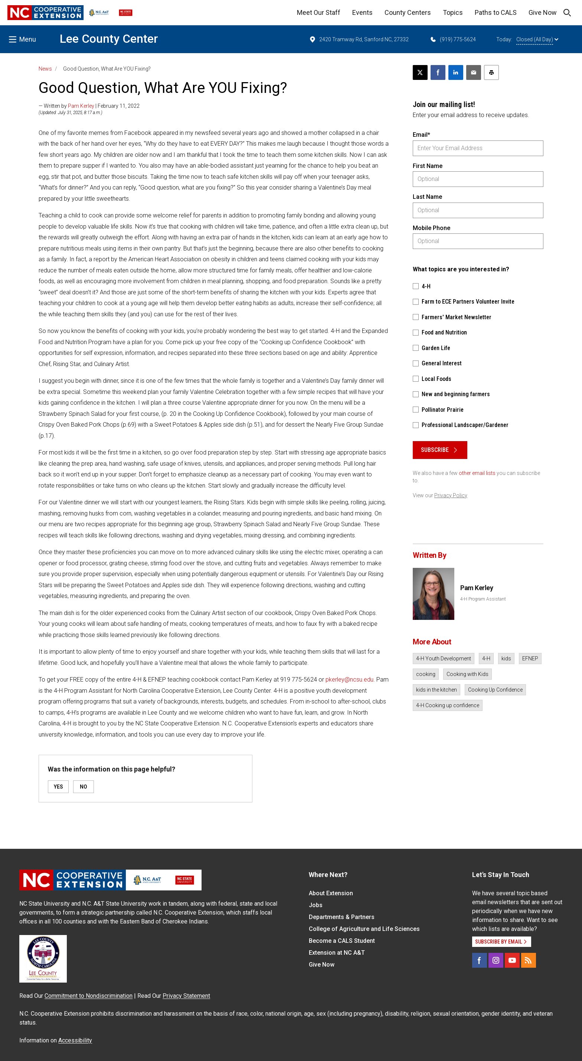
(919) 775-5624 (452, 39)
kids (506, 658)
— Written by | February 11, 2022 (89, 106)
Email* (421, 134)
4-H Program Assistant (483, 599)
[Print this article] (491, 72)
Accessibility (75, 1040)
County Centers (408, 12)
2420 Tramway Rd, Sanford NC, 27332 (359, 39)
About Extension (331, 893)
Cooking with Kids (467, 674)
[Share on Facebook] (438, 72)
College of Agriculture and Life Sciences (364, 928)
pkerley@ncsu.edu (349, 679)
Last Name (427, 196)
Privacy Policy (450, 495)
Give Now (543, 12)
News (45, 69)
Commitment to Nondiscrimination (89, 995)
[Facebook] (479, 960)
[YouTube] (512, 960)
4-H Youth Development (443, 658)
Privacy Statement (186, 995)
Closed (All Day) (537, 39)
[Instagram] (495, 960)
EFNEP (530, 658)
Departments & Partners (342, 917)
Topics (453, 12)
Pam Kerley (81, 106)
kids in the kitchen (436, 690)
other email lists (477, 473)
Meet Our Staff (318, 12)
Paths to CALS (496, 12)
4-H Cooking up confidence (447, 705)
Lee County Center (109, 39)
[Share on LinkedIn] (455, 72)
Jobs (316, 905)
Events (362, 12)
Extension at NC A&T (337, 952)
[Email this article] (473, 72)
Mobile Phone (431, 228)
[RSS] (528, 960)
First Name (427, 165)
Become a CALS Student (342, 940)
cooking (425, 674)
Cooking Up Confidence (495, 690)
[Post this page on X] (420, 72)
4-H (486, 658)
